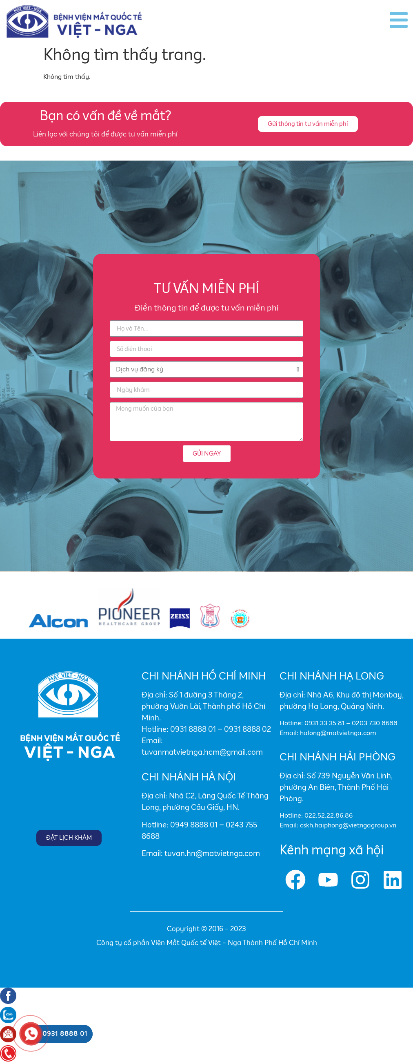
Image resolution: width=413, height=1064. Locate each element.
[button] (308, 124)
